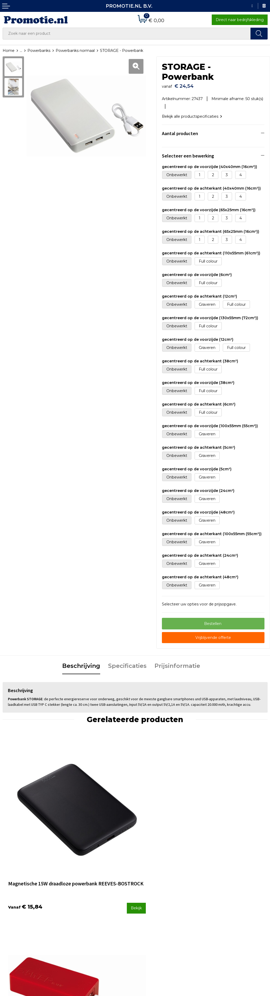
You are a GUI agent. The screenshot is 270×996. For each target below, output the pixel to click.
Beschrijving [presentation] (81, 663)
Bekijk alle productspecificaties (192, 113)
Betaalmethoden (153, 883)
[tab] (81, 664)
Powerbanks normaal (75, 50)
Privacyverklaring (221, 890)
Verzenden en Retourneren (163, 890)
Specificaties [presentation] (127, 663)
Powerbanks (38, 50)
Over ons (78, 876)
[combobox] (127, 34)
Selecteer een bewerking (188, 153)
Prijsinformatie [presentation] (177, 663)
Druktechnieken (85, 890)
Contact (145, 876)
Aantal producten (180, 131)
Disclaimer (214, 897)
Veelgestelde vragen (89, 883)
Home (9, 50)
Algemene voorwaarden (227, 876)
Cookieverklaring (220, 883)
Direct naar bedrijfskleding (240, 19)
